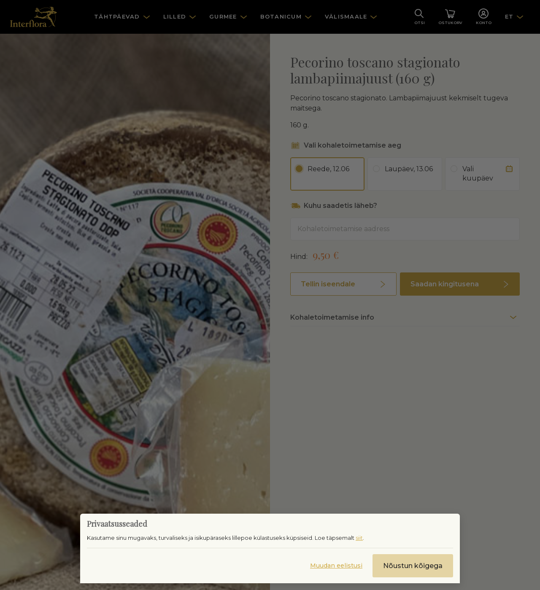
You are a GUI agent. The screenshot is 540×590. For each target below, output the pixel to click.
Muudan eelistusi (336, 565)
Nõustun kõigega (413, 566)
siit (359, 537)
